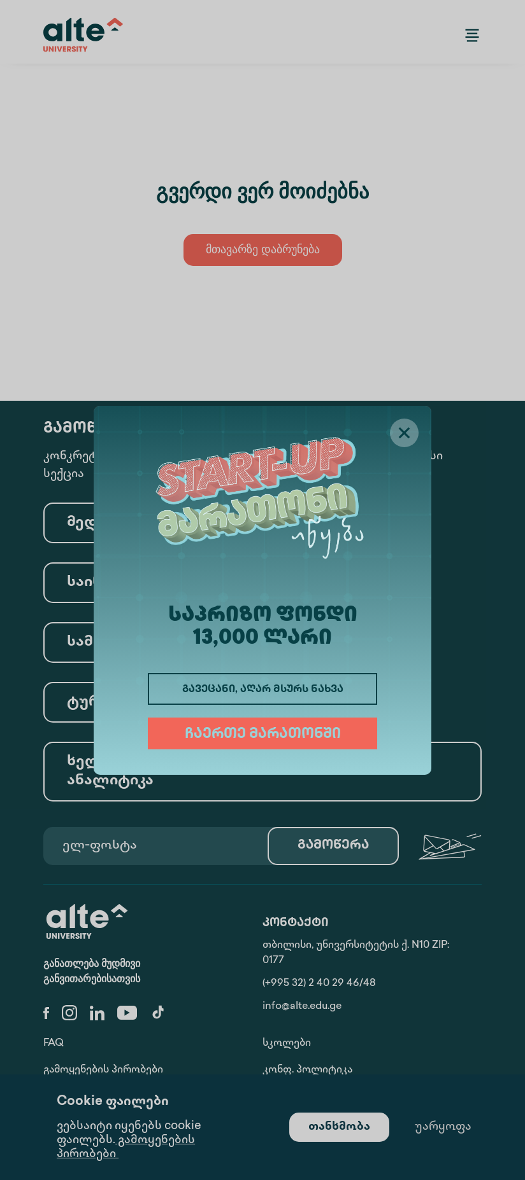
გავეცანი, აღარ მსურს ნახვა (262, 689)
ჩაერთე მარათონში (263, 734)
